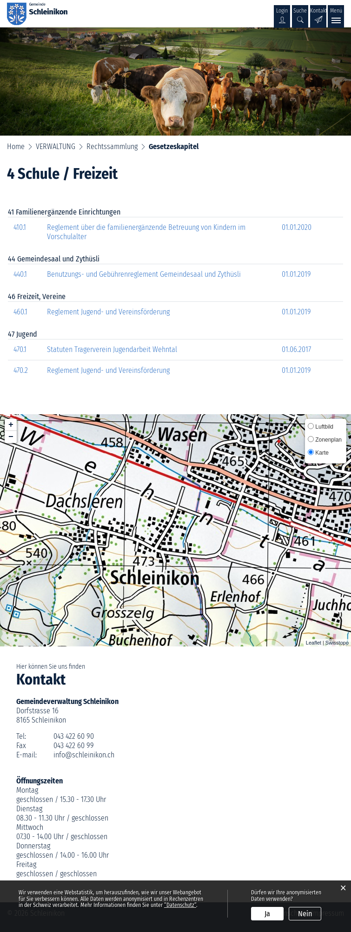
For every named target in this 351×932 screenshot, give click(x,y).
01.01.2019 (296, 274)
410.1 (19, 227)
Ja (267, 913)
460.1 (20, 311)
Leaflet (313, 642)
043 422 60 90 (73, 736)
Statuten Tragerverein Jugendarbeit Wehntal (112, 349)
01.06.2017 (296, 349)
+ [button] (10, 424)
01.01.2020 (296, 227)
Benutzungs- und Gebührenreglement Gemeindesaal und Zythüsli (144, 274)
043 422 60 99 (73, 745)
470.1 (19, 349)
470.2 (20, 370)
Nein (305, 913)
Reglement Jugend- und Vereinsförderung (108, 311)
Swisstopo (337, 642)
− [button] (10, 437)
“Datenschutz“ (180, 905)
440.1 (20, 274)
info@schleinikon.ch (83, 754)
